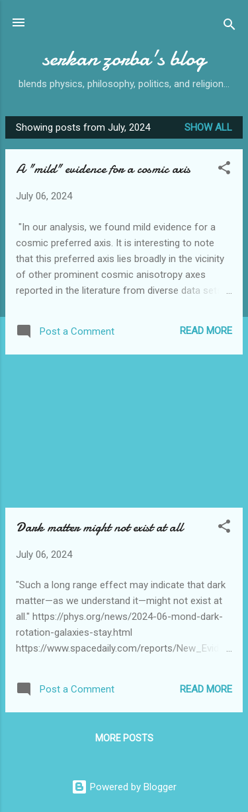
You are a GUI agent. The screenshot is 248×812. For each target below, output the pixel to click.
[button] (224, 170)
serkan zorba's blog (124, 58)
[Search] (229, 27)
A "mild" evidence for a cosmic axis (103, 169)
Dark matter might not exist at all (99, 527)
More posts (124, 738)
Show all (208, 127)
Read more (206, 331)
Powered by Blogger (124, 787)
